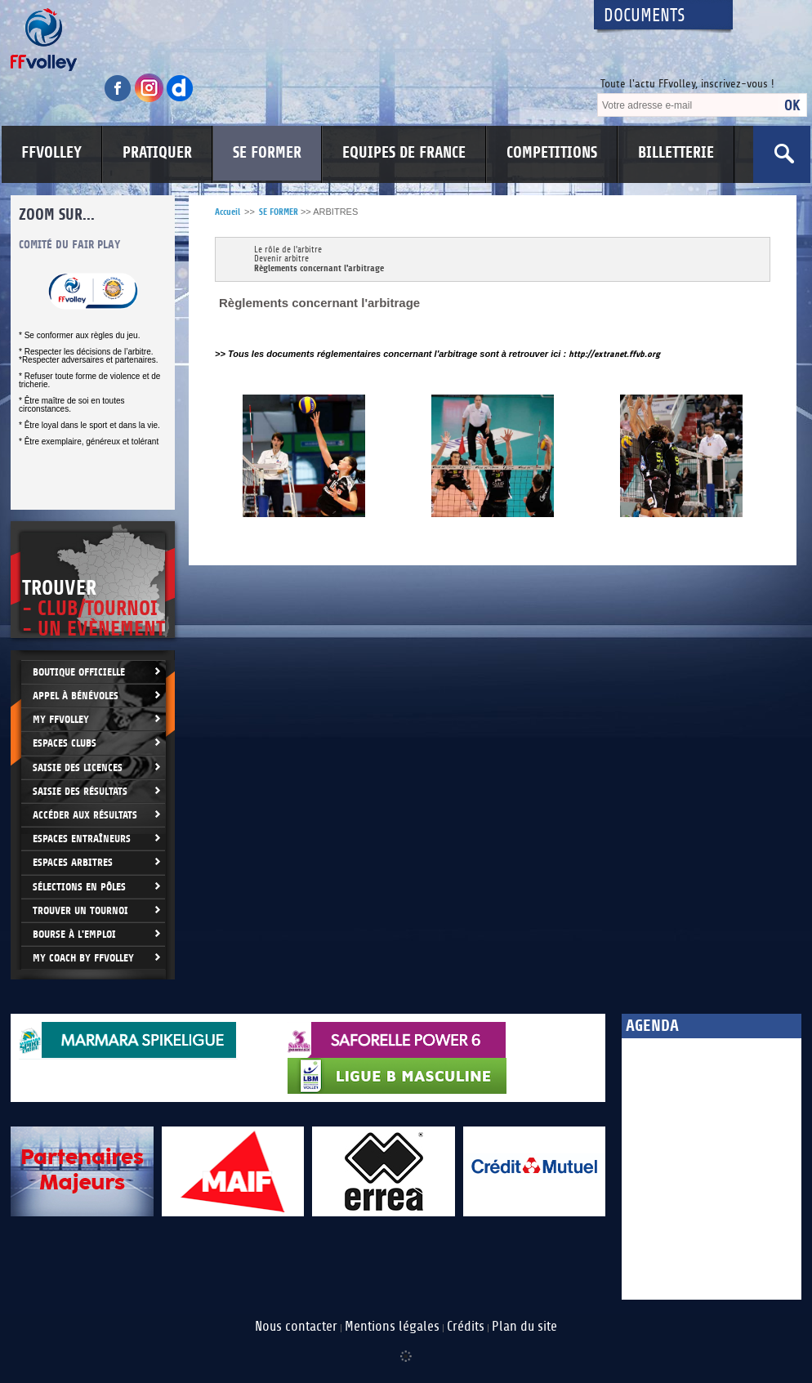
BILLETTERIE (676, 153)
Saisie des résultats (80, 791)
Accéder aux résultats (85, 815)
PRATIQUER (157, 153)
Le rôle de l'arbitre (288, 250)
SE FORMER (267, 153)
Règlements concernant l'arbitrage (319, 268)
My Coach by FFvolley (83, 958)
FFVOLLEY (51, 153)
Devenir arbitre (281, 259)
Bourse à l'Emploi (74, 934)
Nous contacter (296, 1326)
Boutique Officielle (79, 672)
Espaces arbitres (73, 862)
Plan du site (524, 1326)
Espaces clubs (64, 743)
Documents (644, 16)
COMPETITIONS (551, 153)
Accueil (227, 211)
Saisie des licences (78, 767)
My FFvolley (61, 719)
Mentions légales (392, 1326)
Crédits (465, 1326)
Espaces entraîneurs (82, 838)
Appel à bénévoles (75, 695)
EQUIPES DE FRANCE (404, 153)
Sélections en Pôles (79, 887)
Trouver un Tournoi (80, 910)
